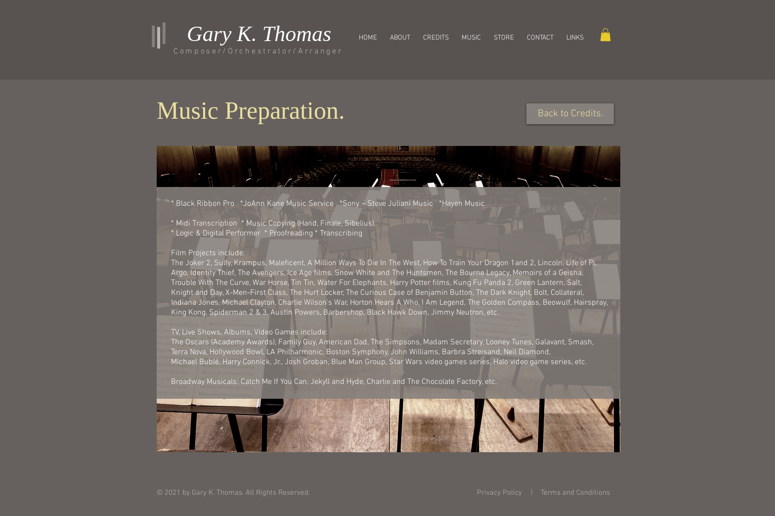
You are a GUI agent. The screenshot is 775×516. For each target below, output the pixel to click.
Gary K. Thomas (259, 34)
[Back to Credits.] (570, 113)
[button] (503, 38)
